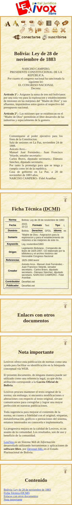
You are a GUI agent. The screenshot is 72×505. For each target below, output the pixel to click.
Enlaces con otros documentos (21, 496)
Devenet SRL (35, 448)
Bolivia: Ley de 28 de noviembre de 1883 (27, 489)
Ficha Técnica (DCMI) (17, 492)
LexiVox (9, 442)
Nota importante (13, 499)
